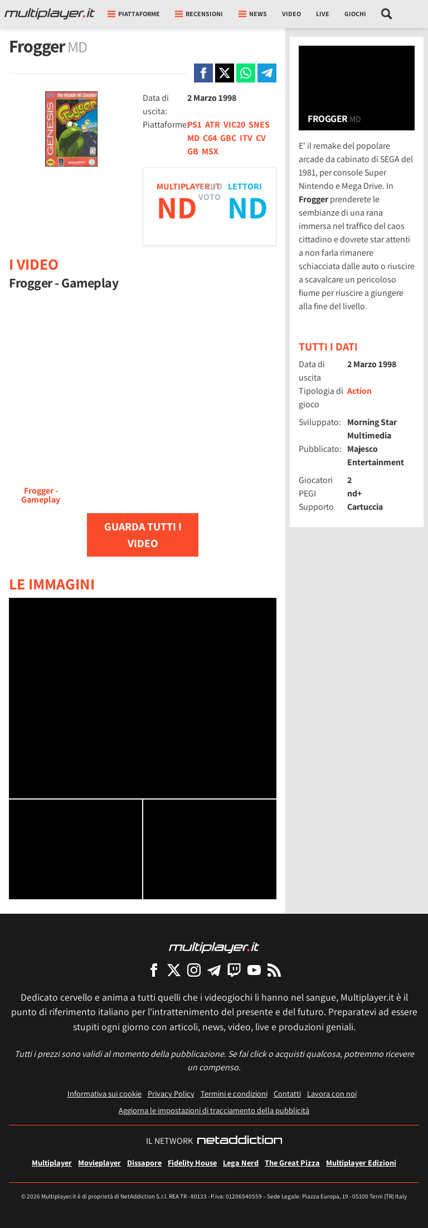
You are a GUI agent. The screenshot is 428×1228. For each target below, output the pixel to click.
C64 (210, 138)
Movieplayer (99, 1162)
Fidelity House (192, 1162)
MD (193, 138)
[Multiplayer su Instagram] (194, 970)
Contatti (287, 1093)
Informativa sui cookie (104, 1093)
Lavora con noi (332, 1093)
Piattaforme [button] (134, 13)
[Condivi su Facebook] (203, 73)
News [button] (253, 13)
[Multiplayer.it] (49, 14)
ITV (246, 138)
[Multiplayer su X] (174, 970)
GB (192, 151)
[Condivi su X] (224, 73)
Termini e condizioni (234, 1093)
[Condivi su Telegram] (266, 73)
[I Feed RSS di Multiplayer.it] (274, 970)
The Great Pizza (292, 1162)
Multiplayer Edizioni (361, 1162)
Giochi (355, 13)
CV (261, 138)
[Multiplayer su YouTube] (254, 970)
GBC (228, 138)
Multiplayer (52, 1162)
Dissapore (144, 1162)
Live (322, 13)
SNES (259, 124)
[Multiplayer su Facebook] (153, 970)
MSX (210, 151)
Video (291, 13)
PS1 (194, 124)
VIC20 (234, 124)
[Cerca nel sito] (387, 14)
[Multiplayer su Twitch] (234, 970)
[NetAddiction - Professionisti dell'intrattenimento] (239, 1141)
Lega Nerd (241, 1162)
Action (359, 391)
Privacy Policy (171, 1093)
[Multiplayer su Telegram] (214, 970)
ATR (212, 124)
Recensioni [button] (199, 13)
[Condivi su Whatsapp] (245, 73)
